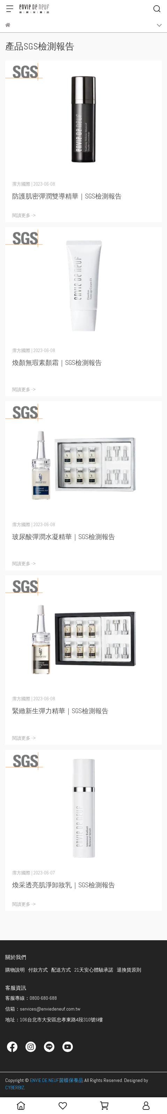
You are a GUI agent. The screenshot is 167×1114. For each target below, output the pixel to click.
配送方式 (61, 970)
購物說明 (15, 970)
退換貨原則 (129, 970)
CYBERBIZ (14, 1087)
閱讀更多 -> (24, 215)
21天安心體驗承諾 (93, 970)
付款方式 (38, 970)
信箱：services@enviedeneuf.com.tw (42, 1009)
